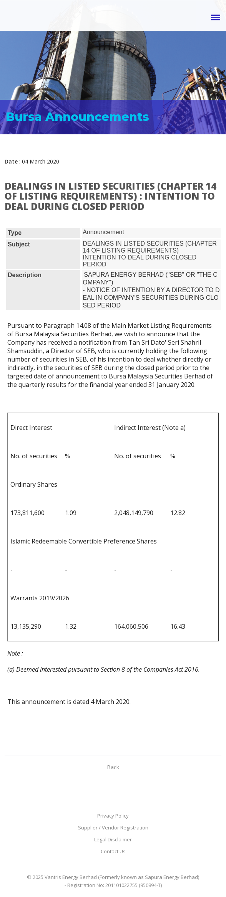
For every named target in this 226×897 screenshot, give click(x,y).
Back (113, 767)
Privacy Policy (113, 815)
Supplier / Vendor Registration (113, 827)
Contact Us (113, 851)
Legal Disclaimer (113, 839)
